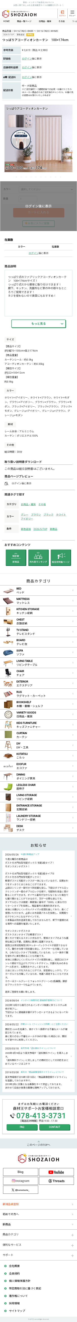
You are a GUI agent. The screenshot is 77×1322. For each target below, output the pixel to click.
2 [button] (21, 177)
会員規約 (14, 1273)
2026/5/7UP (40, 529)
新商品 (53, 529)
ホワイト (61, 514)
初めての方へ (11, 1214)
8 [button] (51, 177)
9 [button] (56, 177)
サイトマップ (17, 1310)
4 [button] (31, 177)
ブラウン (36, 514)
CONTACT (54, 1127)
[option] (38, 138)
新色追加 (26, 529)
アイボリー (27, 518)
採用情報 (14, 1303)
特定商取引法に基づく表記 (25, 1288)
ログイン (27, 58)
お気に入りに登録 (38, 223)
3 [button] (26, 177)
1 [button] (16, 177)
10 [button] (61, 177)
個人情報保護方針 (19, 1280)
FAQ (22, 1127)
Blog (20, 1172)
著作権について (18, 1296)
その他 (42, 504)
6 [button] (41, 177)
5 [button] (36, 177)
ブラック (48, 514)
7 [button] (46, 177)
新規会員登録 (11, 1204)
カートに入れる (38, 212)
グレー (24, 514)
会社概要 (14, 1266)
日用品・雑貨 (28, 504)
